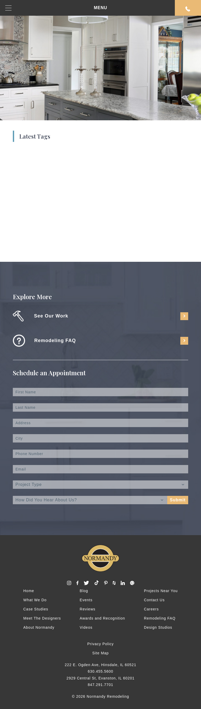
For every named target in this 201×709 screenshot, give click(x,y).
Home (28, 591)
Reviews (88, 609)
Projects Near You (161, 591)
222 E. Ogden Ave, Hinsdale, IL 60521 (100, 665)
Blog (84, 591)
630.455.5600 (100, 671)
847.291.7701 (100, 685)
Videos (86, 627)
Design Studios (158, 627)
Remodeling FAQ (160, 618)
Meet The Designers (42, 618)
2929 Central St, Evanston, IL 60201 (100, 678)
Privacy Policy (100, 644)
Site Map (100, 653)
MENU (56, 7)
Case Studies (35, 609)
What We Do (35, 600)
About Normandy (38, 627)
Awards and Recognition (102, 618)
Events (86, 600)
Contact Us (154, 600)
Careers (151, 609)
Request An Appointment (188, 9)
